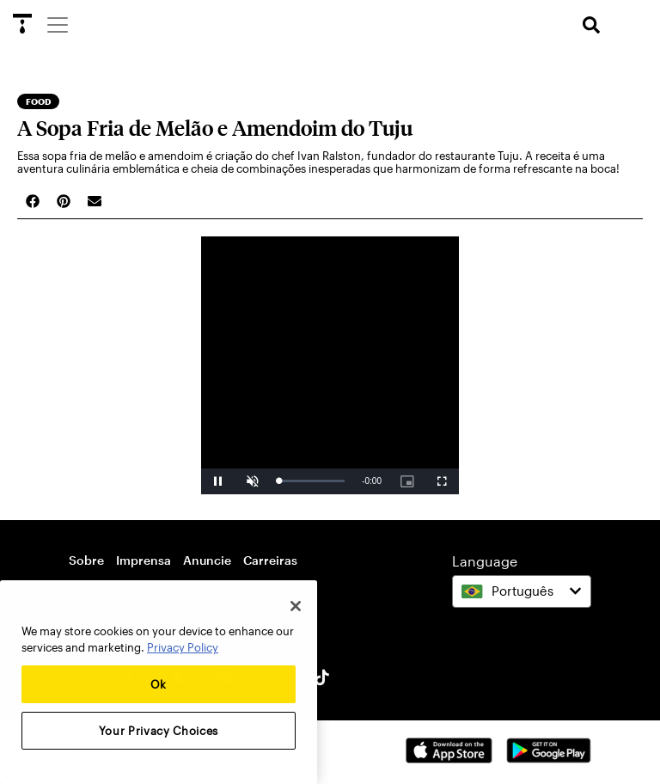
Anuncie (207, 560)
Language (484, 561)
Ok (158, 684)
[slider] (311, 481)
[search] (591, 25)
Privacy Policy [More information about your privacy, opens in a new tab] (182, 647)
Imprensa (143, 560)
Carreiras (270, 560)
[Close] (296, 606)
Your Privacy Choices (158, 731)
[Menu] (57, 24)
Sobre (86, 560)
